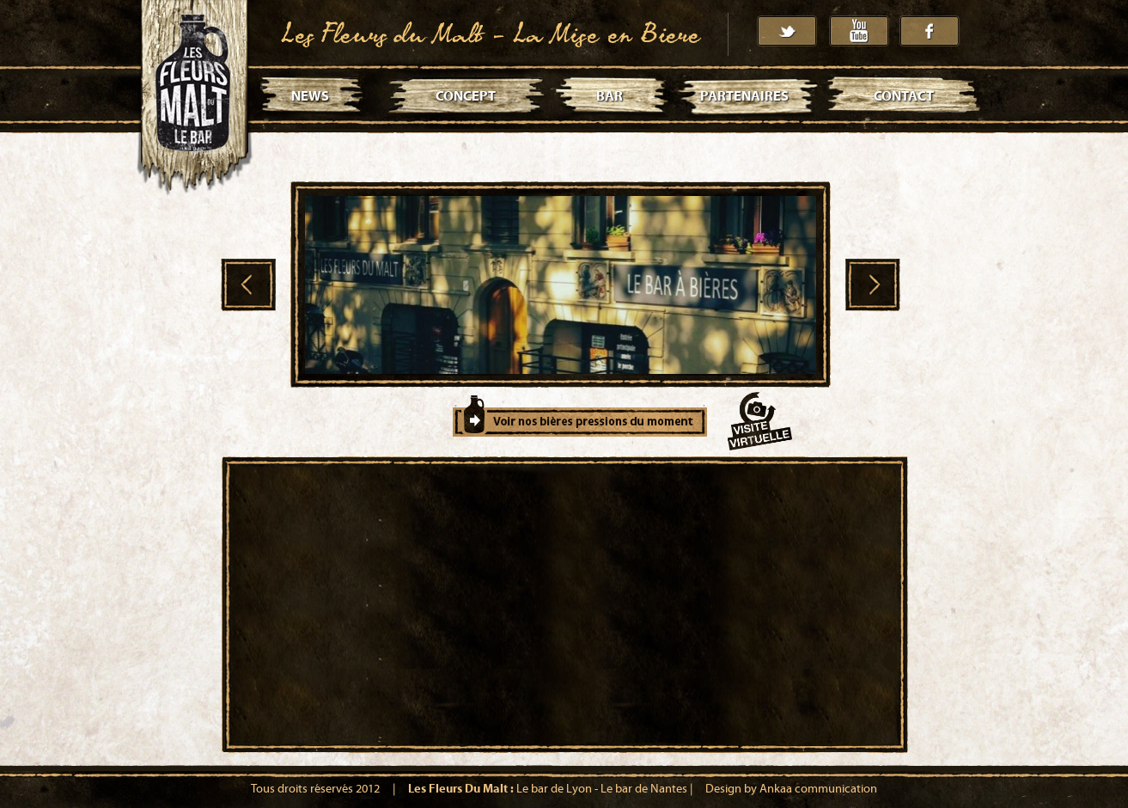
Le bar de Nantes (644, 789)
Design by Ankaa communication (791, 789)
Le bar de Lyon (554, 789)
